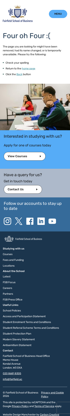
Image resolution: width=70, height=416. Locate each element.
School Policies (12, 310)
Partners (8, 293)
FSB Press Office (12, 299)
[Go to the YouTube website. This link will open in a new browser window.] (52, 221)
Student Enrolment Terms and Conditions (27, 322)
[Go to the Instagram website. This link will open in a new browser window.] (7, 221)
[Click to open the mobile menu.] (58, 14)
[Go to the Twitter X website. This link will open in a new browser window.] (18, 221)
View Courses (17, 156)
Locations (9, 265)
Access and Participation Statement (24, 316)
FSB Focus (9, 282)
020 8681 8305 (12, 373)
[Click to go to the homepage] (18, 21)
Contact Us (16, 189)
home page (28, 68)
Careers (7, 288)
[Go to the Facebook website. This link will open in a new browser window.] (30, 221)
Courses (8, 254)
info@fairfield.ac (12, 379)
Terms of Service (44, 406)
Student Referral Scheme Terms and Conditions (31, 327)
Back (19, 74)
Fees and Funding (13, 260)
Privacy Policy (20, 406)
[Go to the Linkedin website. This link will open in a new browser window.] (41, 221)
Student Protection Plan (17, 333)
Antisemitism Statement (17, 345)
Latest (6, 276)
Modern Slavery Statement (19, 339)
